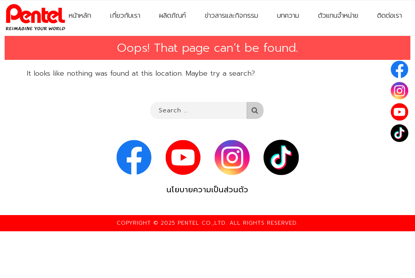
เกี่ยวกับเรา (125, 15)
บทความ (288, 15)
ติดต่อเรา (389, 15)
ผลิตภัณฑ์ (172, 15)
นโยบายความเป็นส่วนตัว (207, 189)
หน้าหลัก (80, 15)
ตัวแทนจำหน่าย (338, 15)
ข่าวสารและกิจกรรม (231, 15)
